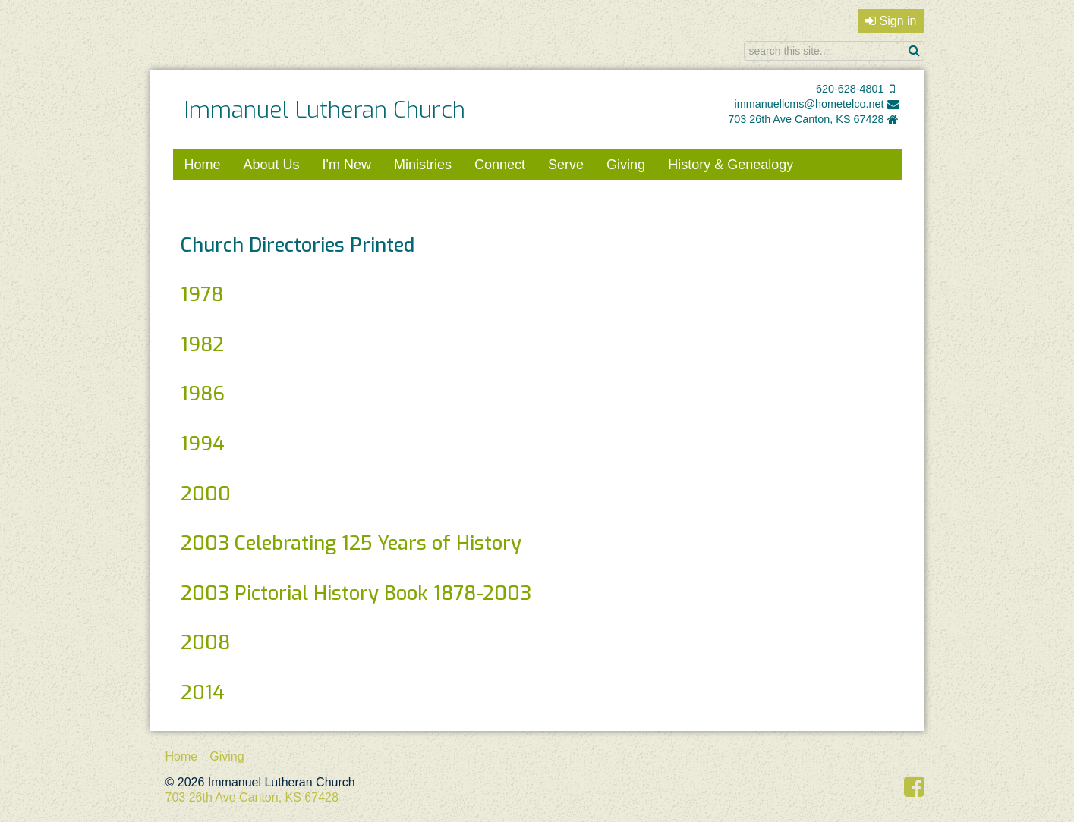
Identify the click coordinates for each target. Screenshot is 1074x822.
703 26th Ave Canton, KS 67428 (805, 119)
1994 (203, 443)
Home (202, 164)
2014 (203, 692)
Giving (625, 164)
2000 (206, 494)
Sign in (891, 20)
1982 (202, 344)
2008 (205, 642)
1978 (202, 294)
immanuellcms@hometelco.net (809, 104)
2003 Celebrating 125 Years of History (351, 543)
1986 (203, 393)
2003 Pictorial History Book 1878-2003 (356, 593)
